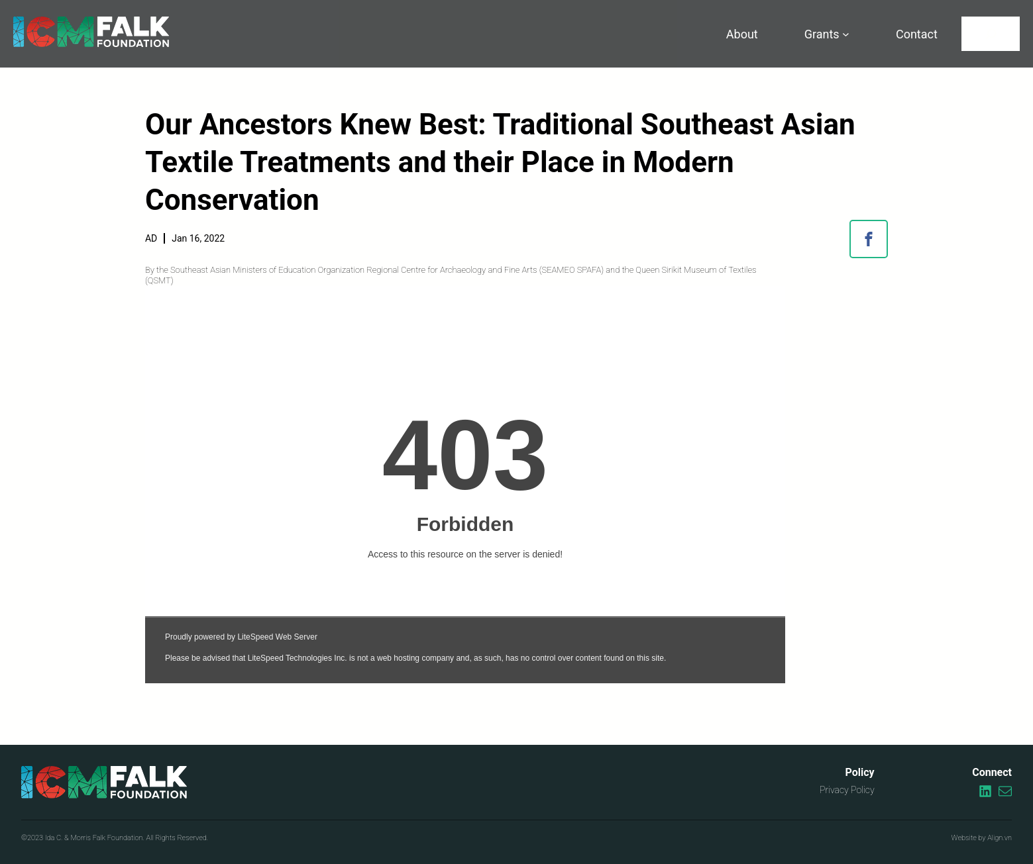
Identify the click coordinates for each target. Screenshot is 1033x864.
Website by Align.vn (981, 838)
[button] (868, 239)
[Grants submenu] (845, 34)
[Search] (990, 34)
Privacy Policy (847, 790)
